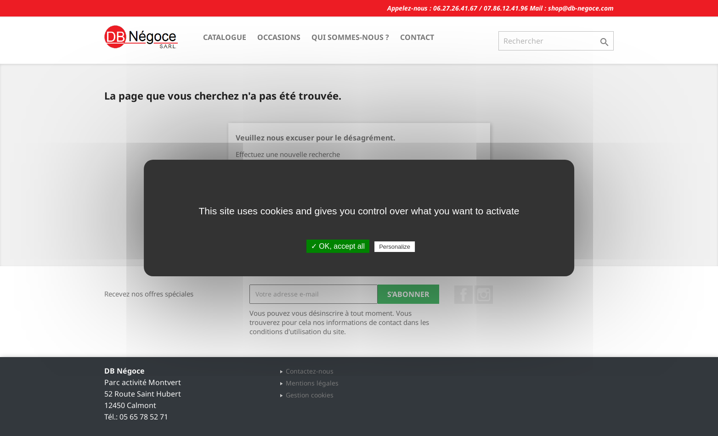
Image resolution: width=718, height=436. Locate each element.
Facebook (463, 294)
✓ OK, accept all (338, 246)
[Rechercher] (556, 40)
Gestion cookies (310, 395)
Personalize (394, 246)
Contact (417, 37)
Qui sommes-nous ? (350, 37)
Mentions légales (312, 383)
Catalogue (224, 37)
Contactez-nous (310, 371)
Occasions (278, 37)
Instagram (484, 294)
